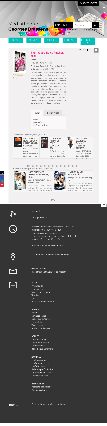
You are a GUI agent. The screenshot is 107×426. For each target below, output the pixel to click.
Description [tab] (53, 115)
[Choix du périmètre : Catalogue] (63, 25)
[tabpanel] (49, 125)
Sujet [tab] (37, 115)
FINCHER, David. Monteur (42, 62)
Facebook (35, 213)
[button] (20, 62)
